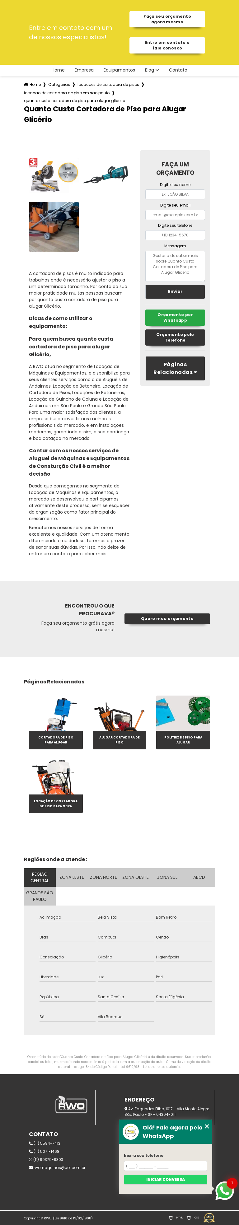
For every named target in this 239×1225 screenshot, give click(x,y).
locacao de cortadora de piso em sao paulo (67, 92)
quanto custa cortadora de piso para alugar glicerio (74, 100)
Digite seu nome (175, 184)
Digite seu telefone (175, 225)
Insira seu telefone (143, 1155)
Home (58, 70)
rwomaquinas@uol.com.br (57, 1167)
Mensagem (175, 246)
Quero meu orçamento (167, 618)
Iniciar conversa (165, 1179)
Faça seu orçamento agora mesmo (167, 19)
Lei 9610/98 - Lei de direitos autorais (150, 1066)
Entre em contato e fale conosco (167, 45)
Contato (178, 70)
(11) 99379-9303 (46, 1159)
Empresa (84, 70)
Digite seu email (175, 205)
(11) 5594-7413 (44, 1143)
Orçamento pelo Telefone (175, 337)
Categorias (59, 84)
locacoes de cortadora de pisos (108, 84)
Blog (149, 70)
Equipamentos (119, 70)
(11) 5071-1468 (44, 1151)
